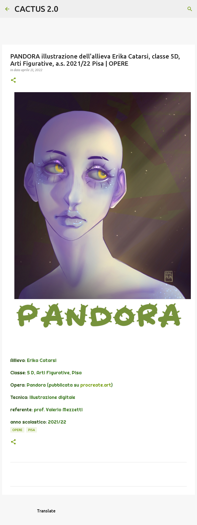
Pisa (31, 430)
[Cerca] (66, 9)
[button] (13, 80)
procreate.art (95, 385)
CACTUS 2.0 (36, 8)
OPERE (17, 430)
